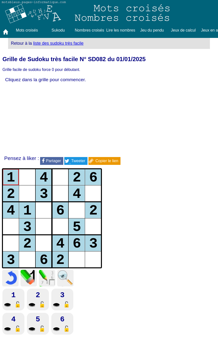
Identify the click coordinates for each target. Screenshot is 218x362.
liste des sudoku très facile (58, 43)
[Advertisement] (62, 119)
